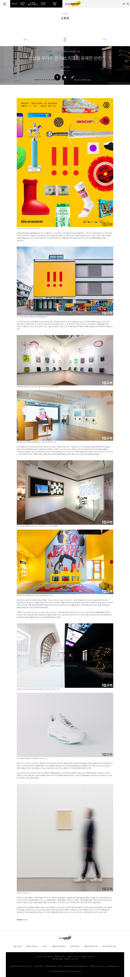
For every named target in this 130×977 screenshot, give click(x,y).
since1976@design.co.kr (112, 966)
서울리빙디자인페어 (58, 946)
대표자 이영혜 (39, 966)
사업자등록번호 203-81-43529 (53, 966)
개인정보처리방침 (59, 956)
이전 (26, 39)
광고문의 (90, 956)
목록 (65, 40)
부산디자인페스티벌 (109, 946)
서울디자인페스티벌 (91, 946)
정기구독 (76, 956)
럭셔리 (45, 946)
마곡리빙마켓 (74, 946)
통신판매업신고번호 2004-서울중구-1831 (76, 966)
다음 (104, 39)
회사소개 (38, 956)
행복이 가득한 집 (32, 946)
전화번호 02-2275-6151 (96, 966)
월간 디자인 (18, 946)
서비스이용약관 (47, 956)
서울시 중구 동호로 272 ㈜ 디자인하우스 (21, 966)
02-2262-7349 (73, 959)
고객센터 (69, 956)
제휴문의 (83, 956)
